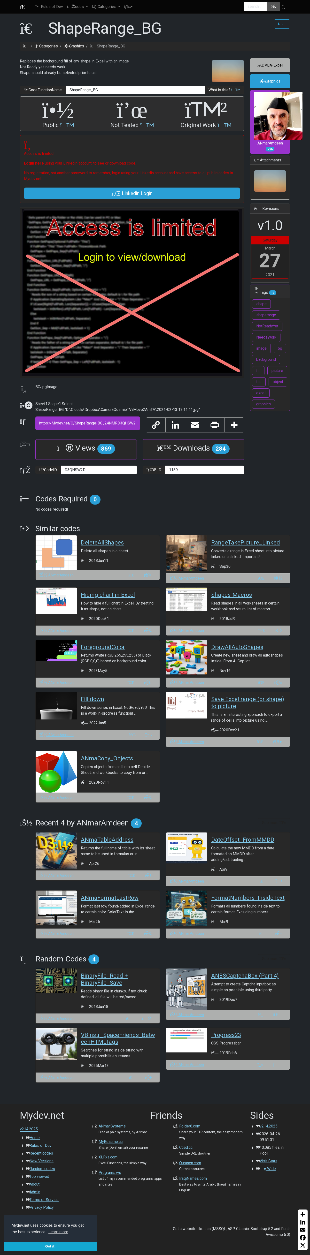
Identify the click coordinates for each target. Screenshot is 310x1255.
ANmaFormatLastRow (110, 897)
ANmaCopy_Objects (107, 758)
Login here (34, 163)
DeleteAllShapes (102, 542)
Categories (46, 46)
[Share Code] (282, 24)
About (34, 1184)
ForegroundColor (103, 647)
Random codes (42, 1168)
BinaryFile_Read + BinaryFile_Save (104, 979)
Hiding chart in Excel (108, 594)
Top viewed (39, 1176)
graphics (263, 404)
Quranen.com (190, 1163)
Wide (268, 1168)
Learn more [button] (58, 1232)
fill (258, 370)
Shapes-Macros (231, 594)
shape (261, 304)
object (278, 381)
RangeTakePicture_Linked (245, 542)
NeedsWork (266, 337)
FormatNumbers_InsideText (248, 897)
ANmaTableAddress (107, 839)
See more (274, 822)
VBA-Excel (270, 65)
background (266, 359)
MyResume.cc (111, 1141)
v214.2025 (269, 1126)
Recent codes (41, 1153)
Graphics (73, 46)
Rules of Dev (41, 1145)
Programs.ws (110, 1172)
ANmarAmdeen (272, 121)
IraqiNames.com (193, 1178)
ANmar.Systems (112, 1126)
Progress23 (226, 1035)
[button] (77, 7)
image (261, 348)
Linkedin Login (132, 193)
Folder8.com (189, 1126)
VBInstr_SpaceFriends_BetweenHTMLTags (118, 1038)
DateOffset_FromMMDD (242, 839)
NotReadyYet (267, 326)
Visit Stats (268, 1161)
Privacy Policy (42, 1207)
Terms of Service (44, 1199)
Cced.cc (186, 1147)
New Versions (42, 1161)
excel (260, 393)
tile (259, 381)
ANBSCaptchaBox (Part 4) (245, 975)
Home (35, 1137)
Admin (35, 1192)
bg (280, 348)
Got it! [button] (50, 1246)
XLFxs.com (108, 1157)
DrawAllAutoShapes (237, 647)
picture (277, 370)
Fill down (92, 699)
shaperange (266, 315)
